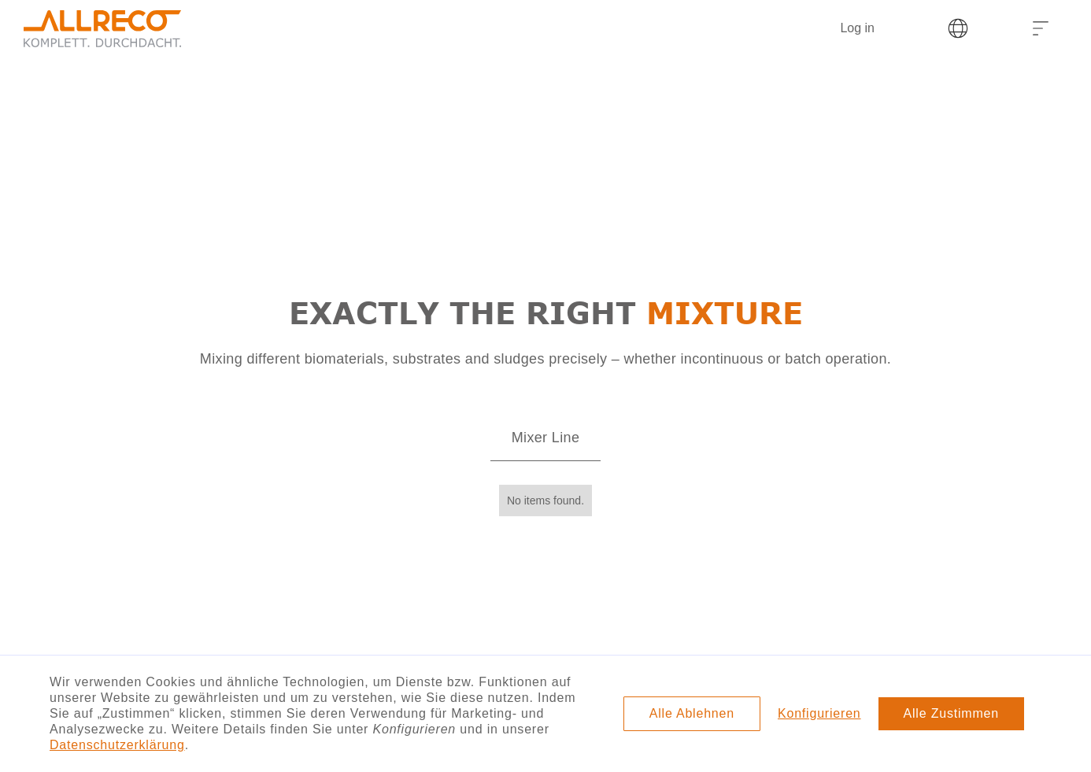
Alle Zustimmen (951, 713)
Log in (857, 28)
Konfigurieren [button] (819, 713)
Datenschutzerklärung (117, 745)
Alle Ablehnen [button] (691, 713)
